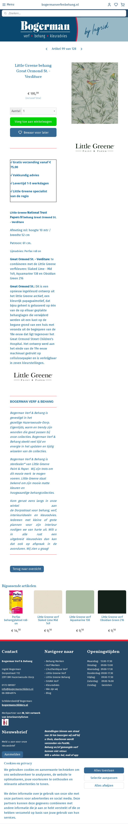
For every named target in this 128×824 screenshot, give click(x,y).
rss (86, 818)
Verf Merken (53, 665)
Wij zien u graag (37, 548)
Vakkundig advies (26, 175)
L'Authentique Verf (56, 669)
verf (53, 510)
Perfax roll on (32, 251)
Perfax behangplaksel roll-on (16, 620)
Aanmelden (12, 754)
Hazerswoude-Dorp (36, 422)
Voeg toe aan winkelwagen (33, 121)
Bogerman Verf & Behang (27, 413)
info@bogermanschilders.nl (17, 689)
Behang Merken (55, 661)
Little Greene (29, 478)
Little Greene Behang (58, 677)
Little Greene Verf (56, 673)
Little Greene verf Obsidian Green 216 (112, 618)
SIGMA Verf (52, 681)
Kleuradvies (52, 685)
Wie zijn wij (52, 689)
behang (44, 510)
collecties (24, 437)
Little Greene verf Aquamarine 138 (80, 618)
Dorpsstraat (22, 510)
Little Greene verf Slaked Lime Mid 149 (48, 620)
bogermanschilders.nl (15, 705)
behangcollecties (42, 493)
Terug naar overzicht (27, 569)
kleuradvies (48, 515)
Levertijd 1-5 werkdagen (31, 183)
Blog (48, 693)
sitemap (80, 818)
